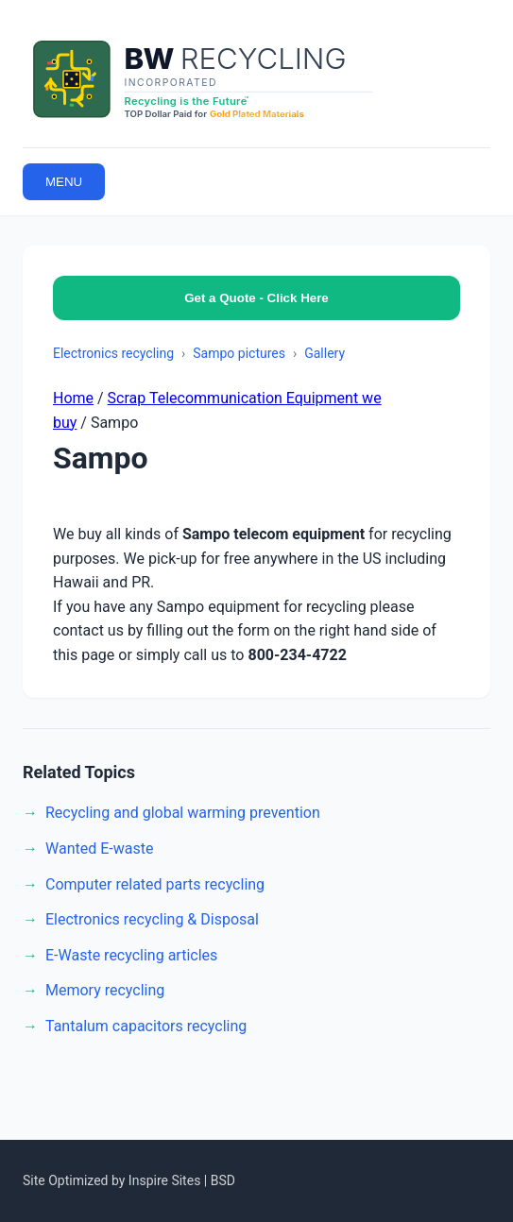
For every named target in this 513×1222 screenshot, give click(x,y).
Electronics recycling (113, 353)
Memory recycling (104, 990)
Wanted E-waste (99, 848)
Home (73, 398)
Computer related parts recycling (155, 884)
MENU (63, 182)
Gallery (324, 353)
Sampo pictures (239, 353)
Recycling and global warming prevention (182, 813)
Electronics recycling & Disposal (152, 919)
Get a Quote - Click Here (256, 298)
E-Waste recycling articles (131, 955)
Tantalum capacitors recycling (146, 1026)
